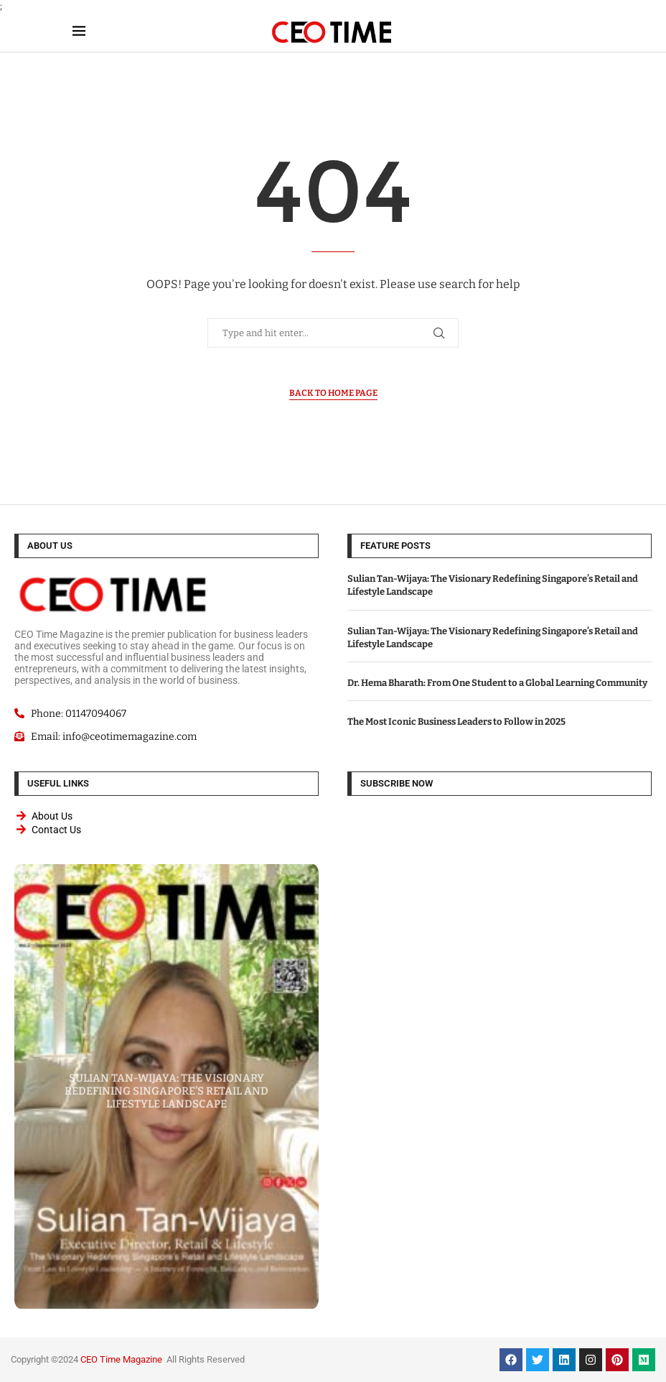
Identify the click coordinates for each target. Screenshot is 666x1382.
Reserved (226, 1359)
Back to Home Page (333, 393)
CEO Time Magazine (121, 1359)
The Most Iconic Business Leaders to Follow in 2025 (456, 721)
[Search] (586, 32)
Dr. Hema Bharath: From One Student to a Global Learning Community (497, 682)
